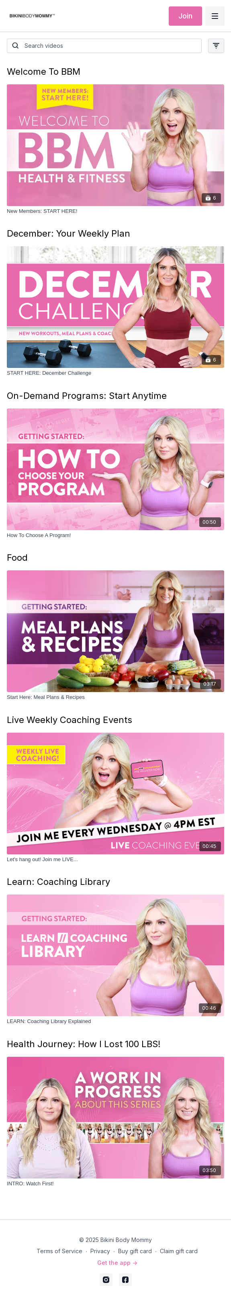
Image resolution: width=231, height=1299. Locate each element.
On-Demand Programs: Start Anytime (87, 395)
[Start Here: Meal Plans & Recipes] (115, 697)
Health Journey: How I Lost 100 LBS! (84, 1044)
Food (17, 557)
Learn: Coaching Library (58, 881)
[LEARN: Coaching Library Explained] (115, 1021)
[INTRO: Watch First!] (115, 1184)
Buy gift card (135, 1251)
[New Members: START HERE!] (115, 211)
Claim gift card (179, 1251)
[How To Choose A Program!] (115, 535)
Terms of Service (59, 1251)
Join (185, 16)
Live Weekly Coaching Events (69, 720)
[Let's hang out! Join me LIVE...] (115, 860)
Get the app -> (117, 1262)
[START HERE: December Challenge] (115, 373)
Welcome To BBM (43, 71)
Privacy (100, 1251)
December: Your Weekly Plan (68, 233)
